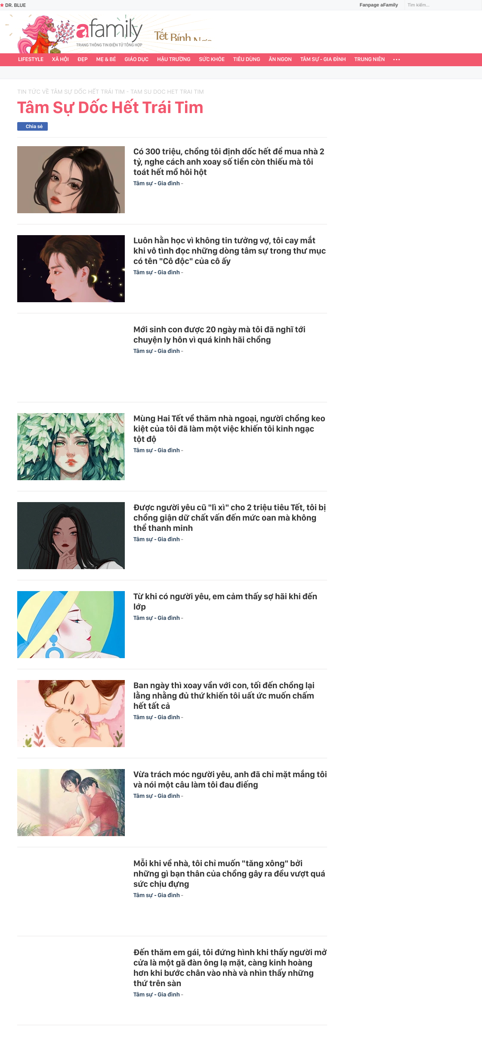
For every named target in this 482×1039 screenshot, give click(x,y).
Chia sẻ (34, 126)
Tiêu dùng (246, 59)
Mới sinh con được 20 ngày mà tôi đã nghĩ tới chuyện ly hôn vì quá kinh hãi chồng (219, 334)
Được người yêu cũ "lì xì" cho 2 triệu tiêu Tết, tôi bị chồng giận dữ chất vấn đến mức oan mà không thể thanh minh (229, 517)
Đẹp (82, 59)
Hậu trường (173, 59)
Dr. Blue (13, 5)
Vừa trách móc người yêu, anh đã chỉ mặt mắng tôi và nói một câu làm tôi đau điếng (230, 779)
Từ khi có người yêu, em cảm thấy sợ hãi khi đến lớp (225, 601)
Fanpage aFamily (375, 5)
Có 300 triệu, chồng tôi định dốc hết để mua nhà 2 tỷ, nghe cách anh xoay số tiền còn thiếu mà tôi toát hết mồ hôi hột (228, 161)
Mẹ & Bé (106, 59)
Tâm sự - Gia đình (323, 59)
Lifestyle (30, 59)
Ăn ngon (280, 59)
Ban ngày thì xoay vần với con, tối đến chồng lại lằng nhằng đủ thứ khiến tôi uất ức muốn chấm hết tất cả (224, 695)
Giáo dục (137, 59)
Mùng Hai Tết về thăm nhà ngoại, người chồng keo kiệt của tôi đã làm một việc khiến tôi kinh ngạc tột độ (229, 428)
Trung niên (370, 59)
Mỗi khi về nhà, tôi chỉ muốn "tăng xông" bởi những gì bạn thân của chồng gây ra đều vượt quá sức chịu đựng (229, 873)
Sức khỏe (212, 59)
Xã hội (60, 59)
